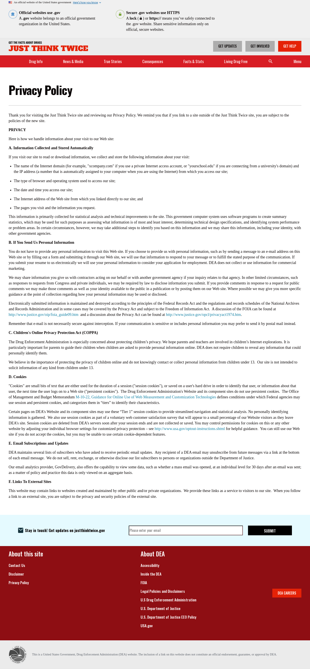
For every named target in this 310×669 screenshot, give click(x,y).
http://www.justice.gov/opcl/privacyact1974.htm (203, 314)
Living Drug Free (236, 61)
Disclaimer (16, 574)
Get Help (289, 46)
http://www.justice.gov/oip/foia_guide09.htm (43, 314)
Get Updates (227, 46)
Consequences (152, 61)
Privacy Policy (19, 582)
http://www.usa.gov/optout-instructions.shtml (190, 429)
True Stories (113, 61)
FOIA (144, 582)
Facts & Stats (193, 61)
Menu (297, 61)
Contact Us (17, 565)
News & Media (73, 61)
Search (270, 61)
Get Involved (260, 46)
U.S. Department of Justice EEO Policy (168, 617)
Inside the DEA (151, 574)
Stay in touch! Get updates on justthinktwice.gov (65, 530)
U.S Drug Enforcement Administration (168, 599)
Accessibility (150, 565)
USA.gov (147, 625)
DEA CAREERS (287, 593)
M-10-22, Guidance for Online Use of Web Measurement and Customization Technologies (146, 397)
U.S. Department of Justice (160, 608)
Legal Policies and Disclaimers (163, 591)
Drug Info (36, 61)
